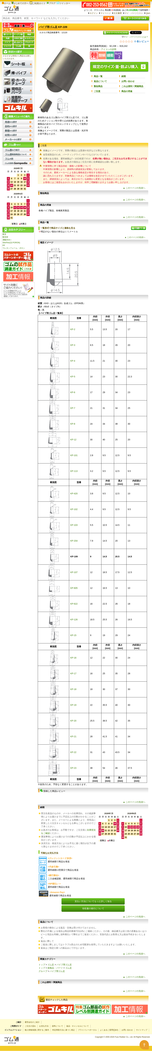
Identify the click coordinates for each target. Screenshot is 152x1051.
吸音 (4, 234)
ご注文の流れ (30, 1026)
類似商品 (98, 86)
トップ (42, 964)
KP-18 (73, 689)
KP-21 (73, 736)
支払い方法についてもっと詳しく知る (93, 901)
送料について (57, 1026)
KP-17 (73, 673)
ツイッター (63, 3)
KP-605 (74, 588)
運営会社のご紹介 (32, 1022)
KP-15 (73, 635)
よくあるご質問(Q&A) (109, 1030)
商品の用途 (126, 91)
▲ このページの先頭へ (134, 188)
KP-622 (74, 604)
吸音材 (5, 237)
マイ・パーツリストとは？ (135, 37)
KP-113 (74, 471)
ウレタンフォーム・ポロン (13, 248)
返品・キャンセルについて (77, 1026)
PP (3, 245)
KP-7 (72, 408)
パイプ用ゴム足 (64, 964)
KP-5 (72, 376)
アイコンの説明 (108, 49)
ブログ (51, 3)
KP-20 (73, 720)
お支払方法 (44, 1026)
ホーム (6, 3)
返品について (100, 81)
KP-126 (74, 619)
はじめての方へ (20, 3)
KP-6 (72, 392)
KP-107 (74, 572)
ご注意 (97, 91)
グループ (43, 971)
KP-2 (72, 329)
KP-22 (73, 752)
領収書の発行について (93, 908)
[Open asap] (144, 1044)
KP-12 (73, 439)
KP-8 (72, 424)
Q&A (148, 13)
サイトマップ (141, 1030)
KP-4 (72, 361)
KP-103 (74, 525)
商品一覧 (98, 76)
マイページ (106, 13)
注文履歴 (118, 13)
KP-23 (73, 768)
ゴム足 (50, 964)
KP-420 (74, 493)
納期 (123, 76)
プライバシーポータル (87, 1030)
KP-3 (72, 345)
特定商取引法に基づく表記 (63, 1030)
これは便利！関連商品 (132, 86)
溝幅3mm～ (7, 240)
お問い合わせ (128, 81)
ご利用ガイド (37, 3)
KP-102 (74, 509)
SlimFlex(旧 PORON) (11, 243)
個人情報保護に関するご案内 (37, 1030)
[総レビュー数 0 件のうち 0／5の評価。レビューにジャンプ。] (134, 41)
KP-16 (73, 657)
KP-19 (73, 705)
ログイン (94, 13)
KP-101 (74, 455)
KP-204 (74, 541)
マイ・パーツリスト (134, 13)
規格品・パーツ (55, 968)
